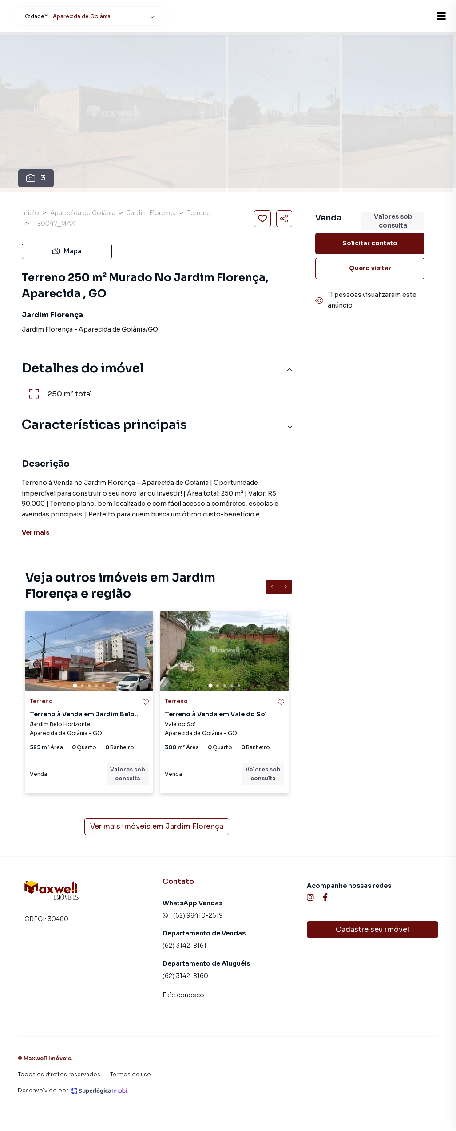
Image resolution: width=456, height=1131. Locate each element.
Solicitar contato (369, 243)
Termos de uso (130, 1074)
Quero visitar (370, 268)
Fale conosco (183, 995)
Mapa (66, 251)
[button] (433, 16)
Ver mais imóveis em (156, 826)
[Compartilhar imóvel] (284, 218)
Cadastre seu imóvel (372, 929)
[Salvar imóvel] (262, 218)
